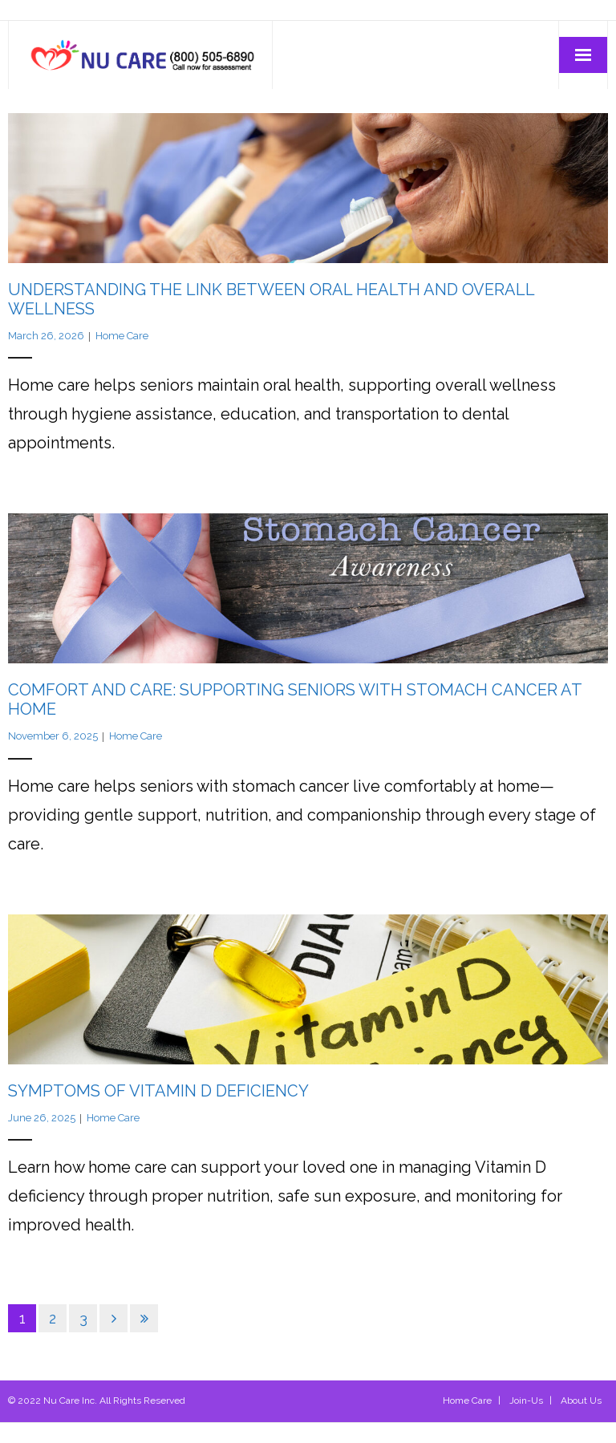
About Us (581, 1400)
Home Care (121, 336)
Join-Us (526, 1400)
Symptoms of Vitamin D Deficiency (158, 1090)
